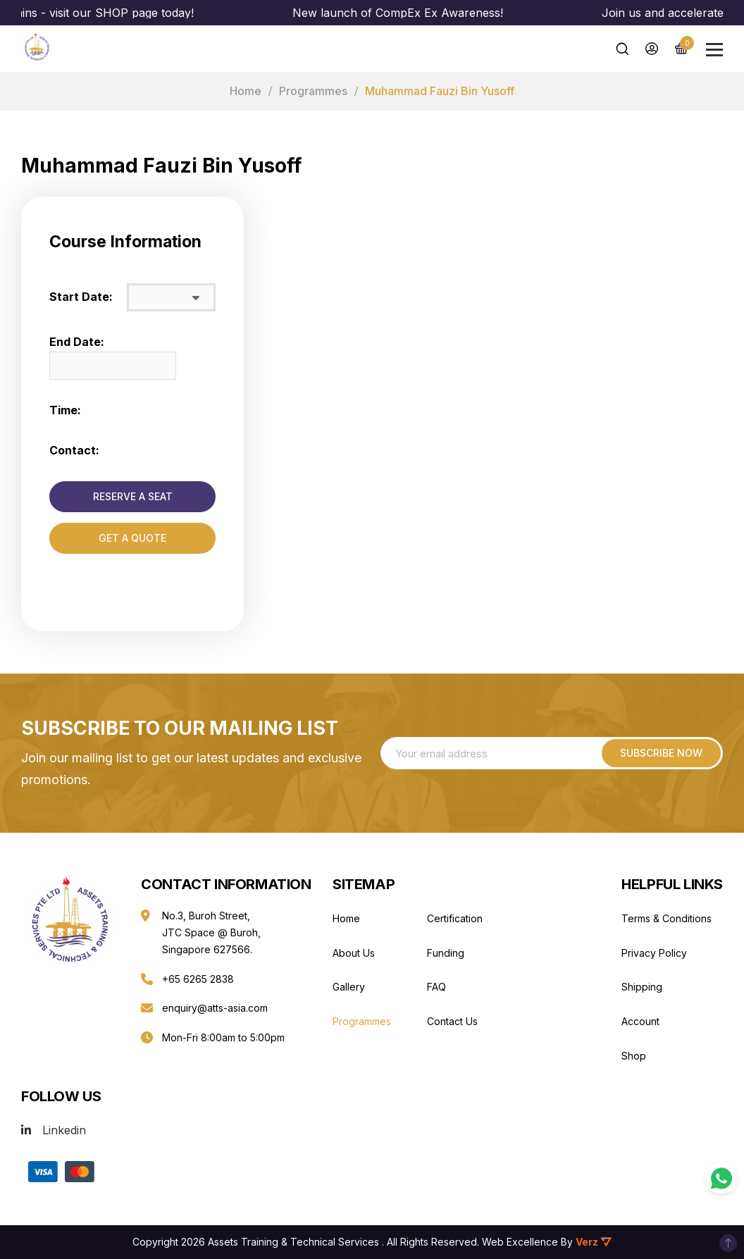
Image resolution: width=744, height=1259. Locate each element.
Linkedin (64, 1130)
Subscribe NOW (661, 753)
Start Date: (81, 297)
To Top (728, 1243)
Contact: (74, 450)
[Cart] (681, 48)
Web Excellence (520, 1242)
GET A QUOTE (132, 538)
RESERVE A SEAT (133, 496)
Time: (65, 410)
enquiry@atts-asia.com (215, 1008)
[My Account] (651, 48)
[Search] (622, 48)
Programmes (313, 91)
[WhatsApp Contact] (721, 1178)
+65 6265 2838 (198, 979)
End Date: (76, 342)
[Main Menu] (714, 50)
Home (245, 91)
